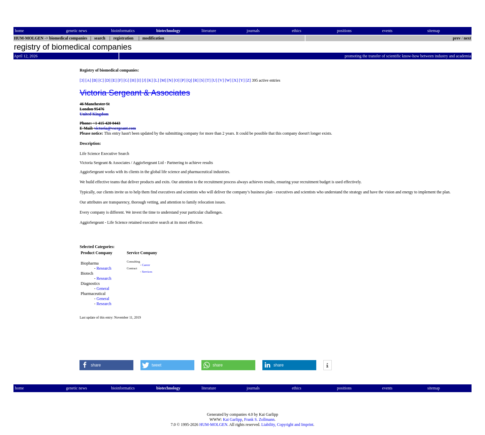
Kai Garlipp (232, 419)
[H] (133, 80)
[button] (106, 365)
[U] (214, 80)
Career (146, 265)
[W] (228, 80)
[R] (195, 80)
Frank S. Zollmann (259, 419)
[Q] (189, 80)
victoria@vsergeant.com (115, 128)
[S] (201, 80)
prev (456, 38)
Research (103, 268)
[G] (126, 80)
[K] (150, 80)
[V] (221, 80)
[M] (163, 80)
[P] (183, 80)
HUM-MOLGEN (213, 424)
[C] (101, 80)
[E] (114, 80)
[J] (144, 80)
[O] (177, 80)
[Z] (248, 80)
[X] (235, 80)
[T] (208, 80)
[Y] (242, 80)
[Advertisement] (42, 169)
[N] (170, 80)
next (467, 38)
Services (147, 271)
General (102, 288)
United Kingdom (93, 114)
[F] (120, 80)
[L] (156, 80)
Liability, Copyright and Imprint (287, 424)
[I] (139, 80)
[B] (94, 80)
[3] (81, 80)
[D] (107, 80)
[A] (88, 80)
